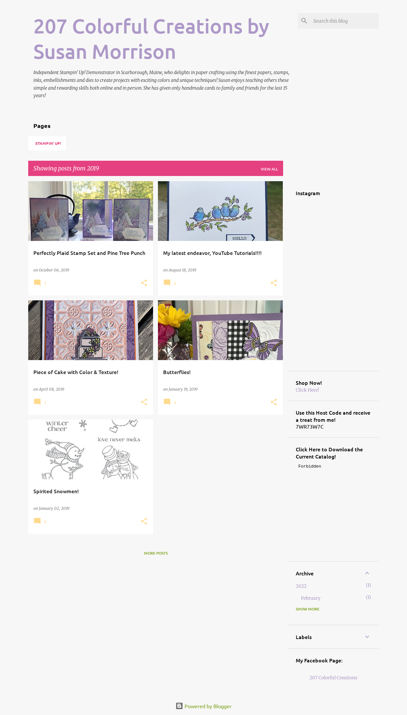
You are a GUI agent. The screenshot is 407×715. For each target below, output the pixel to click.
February (310, 598)
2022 (301, 586)
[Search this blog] (345, 21)
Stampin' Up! (48, 143)
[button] (144, 283)
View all (269, 169)
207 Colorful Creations (333, 678)
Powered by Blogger (203, 706)
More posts (156, 553)
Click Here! (307, 390)
